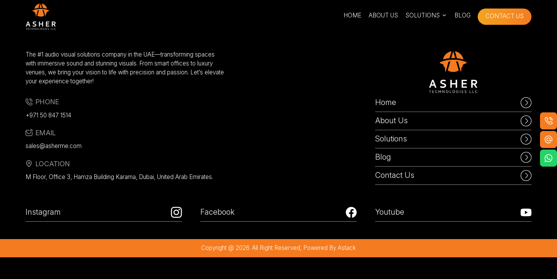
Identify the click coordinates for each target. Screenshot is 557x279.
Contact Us (453, 175)
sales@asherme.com (54, 146)
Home (453, 102)
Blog (453, 157)
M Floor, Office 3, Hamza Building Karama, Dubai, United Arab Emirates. (119, 177)
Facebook (278, 212)
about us (383, 15)
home (352, 15)
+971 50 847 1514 (48, 115)
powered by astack (329, 247)
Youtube (453, 212)
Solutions (453, 139)
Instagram (104, 212)
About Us (453, 120)
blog (462, 15)
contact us (504, 16)
